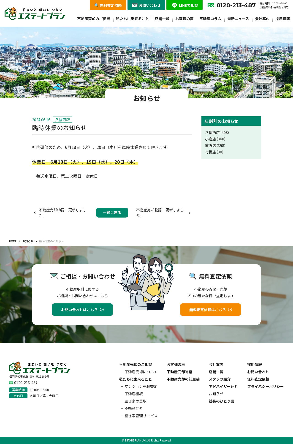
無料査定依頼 (258, 379)
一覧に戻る (112, 212)
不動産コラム (210, 18)
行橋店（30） (214, 152)
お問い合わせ (258, 371)
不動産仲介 (134, 408)
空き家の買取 (135, 401)
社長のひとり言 (221, 401)
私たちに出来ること (132, 18)
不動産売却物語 (179, 371)
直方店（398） (215, 145)
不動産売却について (141, 371)
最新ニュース (238, 18)
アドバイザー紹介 (223, 386)
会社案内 (262, 18)
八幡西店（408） (217, 132)
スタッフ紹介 (220, 379)
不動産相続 (134, 393)
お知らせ (216, 393)
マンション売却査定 (141, 386)
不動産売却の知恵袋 (183, 379)
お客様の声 (184, 18)
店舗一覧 (162, 18)
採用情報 (282, 18)
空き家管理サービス (141, 415)
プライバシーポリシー (265, 386)
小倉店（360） (215, 139)
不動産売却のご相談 (93, 18)
